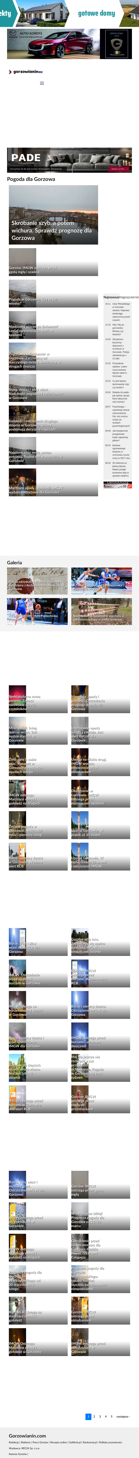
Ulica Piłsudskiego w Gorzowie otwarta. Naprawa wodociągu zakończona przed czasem (121, 312)
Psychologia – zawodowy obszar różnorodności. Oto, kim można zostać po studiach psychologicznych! (121, 416)
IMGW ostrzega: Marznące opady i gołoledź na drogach (24, 799)
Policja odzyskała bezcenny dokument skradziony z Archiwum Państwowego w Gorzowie (36, 585)
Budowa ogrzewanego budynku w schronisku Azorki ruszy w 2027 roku (121, 451)
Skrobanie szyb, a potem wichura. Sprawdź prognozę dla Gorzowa (52, 230)
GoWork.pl (75, 1442)
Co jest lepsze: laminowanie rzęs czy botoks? (120, 384)
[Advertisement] (69, 120)
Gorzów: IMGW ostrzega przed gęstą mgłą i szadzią (33, 270)
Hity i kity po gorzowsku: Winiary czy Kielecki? (118, 330)
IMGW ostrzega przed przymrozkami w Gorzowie (26, 1222)
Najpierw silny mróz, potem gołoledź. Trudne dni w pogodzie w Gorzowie (35, 457)
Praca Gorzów (40, 1442)
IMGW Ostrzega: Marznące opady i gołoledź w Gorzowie (25, 1348)
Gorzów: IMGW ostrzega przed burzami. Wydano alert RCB (89, 977)
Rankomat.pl (90, 1442)
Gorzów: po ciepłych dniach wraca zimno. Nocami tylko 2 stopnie (25, 1071)
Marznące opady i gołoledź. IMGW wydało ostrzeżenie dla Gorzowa (36, 490)
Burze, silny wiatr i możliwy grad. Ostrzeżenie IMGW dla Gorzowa (26, 1188)
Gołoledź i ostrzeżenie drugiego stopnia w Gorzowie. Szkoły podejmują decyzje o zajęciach (33, 425)
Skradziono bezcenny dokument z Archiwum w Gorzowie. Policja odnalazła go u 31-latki (120, 349)
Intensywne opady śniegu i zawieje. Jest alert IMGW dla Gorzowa (87, 734)
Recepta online (58, 1442)
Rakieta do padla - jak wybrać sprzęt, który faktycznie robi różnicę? (121, 397)
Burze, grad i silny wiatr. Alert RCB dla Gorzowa (24, 948)
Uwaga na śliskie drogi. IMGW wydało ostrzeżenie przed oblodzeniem (89, 766)
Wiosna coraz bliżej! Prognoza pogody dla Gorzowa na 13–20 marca (87, 1220)
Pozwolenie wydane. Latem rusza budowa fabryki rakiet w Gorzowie (119, 369)
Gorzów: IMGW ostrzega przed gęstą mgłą (87, 1190)
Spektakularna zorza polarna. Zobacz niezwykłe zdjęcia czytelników (24, 703)
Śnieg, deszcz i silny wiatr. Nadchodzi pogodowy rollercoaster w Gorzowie (36, 394)
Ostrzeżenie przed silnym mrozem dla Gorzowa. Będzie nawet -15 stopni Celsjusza (85, 1249)
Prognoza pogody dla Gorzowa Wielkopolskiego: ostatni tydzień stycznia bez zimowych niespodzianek (89, 1279)
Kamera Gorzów (18, 1454)
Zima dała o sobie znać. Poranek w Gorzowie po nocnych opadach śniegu (26, 766)
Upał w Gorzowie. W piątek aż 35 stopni (87, 833)
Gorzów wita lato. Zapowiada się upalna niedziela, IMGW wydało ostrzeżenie (88, 946)
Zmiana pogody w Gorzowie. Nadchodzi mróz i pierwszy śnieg (25, 831)
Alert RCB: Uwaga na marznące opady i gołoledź (25, 1316)
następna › (123, 1416)
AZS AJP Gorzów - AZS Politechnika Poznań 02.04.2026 (97, 587)
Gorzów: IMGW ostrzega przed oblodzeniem (83, 1316)
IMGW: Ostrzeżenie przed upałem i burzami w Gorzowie (25, 979)
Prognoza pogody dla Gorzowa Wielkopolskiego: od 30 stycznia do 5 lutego (25, 1281)
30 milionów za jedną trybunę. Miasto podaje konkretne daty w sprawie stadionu (120, 469)
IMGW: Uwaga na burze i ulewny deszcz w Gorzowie (26, 1011)
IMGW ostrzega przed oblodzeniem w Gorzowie (88, 1348)
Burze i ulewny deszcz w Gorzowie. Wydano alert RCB (26, 862)
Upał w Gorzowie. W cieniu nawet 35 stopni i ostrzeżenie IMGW (88, 862)
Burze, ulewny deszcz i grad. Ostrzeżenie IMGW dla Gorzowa (26, 1042)
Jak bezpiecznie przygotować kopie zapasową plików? (120, 436)
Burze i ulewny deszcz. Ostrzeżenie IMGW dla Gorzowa (89, 1011)
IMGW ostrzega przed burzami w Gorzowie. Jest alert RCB (26, 1105)
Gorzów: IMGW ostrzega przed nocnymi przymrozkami (83, 1103)
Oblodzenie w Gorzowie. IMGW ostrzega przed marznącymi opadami (87, 797)
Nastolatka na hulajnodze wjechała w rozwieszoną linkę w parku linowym (99, 617)
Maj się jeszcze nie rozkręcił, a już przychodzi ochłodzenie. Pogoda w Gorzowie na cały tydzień (87, 1067)
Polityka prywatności (110, 1442)
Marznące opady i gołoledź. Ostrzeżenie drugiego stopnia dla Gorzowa (88, 703)
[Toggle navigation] (42, 83)
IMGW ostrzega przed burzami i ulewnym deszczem (88, 1042)
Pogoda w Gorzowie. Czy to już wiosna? (33, 301)
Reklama (25, 1442)
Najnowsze (111, 297)
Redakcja (14, 1442)
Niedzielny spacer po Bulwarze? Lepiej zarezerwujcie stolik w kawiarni (33, 331)
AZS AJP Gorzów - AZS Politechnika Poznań (33, 617)
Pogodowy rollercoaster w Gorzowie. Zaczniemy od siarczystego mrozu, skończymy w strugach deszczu (35, 360)
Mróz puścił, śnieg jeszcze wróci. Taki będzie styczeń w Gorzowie (23, 734)
